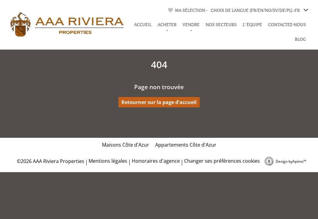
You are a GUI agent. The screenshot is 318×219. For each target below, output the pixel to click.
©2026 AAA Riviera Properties (50, 161)
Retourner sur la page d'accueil (159, 102)
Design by (291, 161)
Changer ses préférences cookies (222, 161)
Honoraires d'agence (156, 161)
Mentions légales (108, 161)
